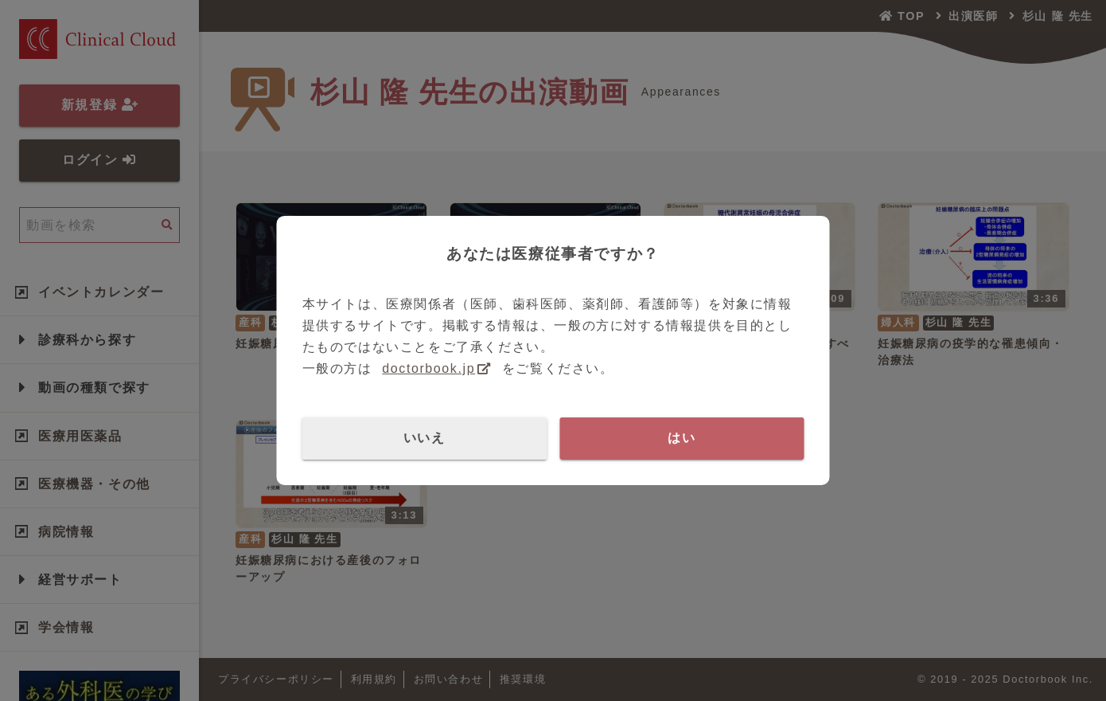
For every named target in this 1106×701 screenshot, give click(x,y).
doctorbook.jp (428, 368)
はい (681, 437)
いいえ (424, 437)
